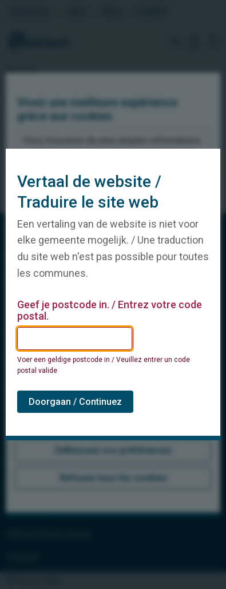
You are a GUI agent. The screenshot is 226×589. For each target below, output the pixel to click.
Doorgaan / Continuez (75, 401)
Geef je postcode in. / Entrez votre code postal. (109, 310)
